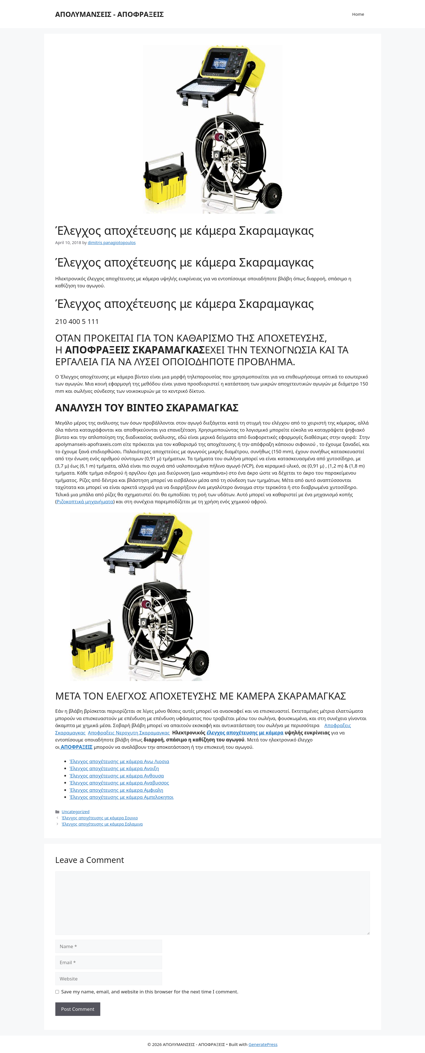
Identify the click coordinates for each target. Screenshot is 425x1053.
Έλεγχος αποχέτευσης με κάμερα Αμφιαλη (116, 790)
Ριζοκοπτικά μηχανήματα (85, 501)
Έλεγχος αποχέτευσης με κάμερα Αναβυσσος (119, 782)
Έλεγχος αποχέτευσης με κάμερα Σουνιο (100, 817)
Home (358, 14)
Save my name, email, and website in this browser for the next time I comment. (149, 991)
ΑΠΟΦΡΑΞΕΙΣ (76, 747)
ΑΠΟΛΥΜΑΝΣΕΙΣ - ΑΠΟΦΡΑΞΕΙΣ (109, 14)
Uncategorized (76, 811)
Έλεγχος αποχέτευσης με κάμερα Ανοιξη (114, 768)
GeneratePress (263, 1044)
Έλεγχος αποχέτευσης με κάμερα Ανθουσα (117, 775)
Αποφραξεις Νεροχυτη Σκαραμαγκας (129, 732)
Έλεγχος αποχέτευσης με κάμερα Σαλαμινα (102, 824)
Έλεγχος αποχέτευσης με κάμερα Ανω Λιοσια (119, 761)
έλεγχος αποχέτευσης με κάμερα (245, 732)
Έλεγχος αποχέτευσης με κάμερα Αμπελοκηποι (122, 797)
